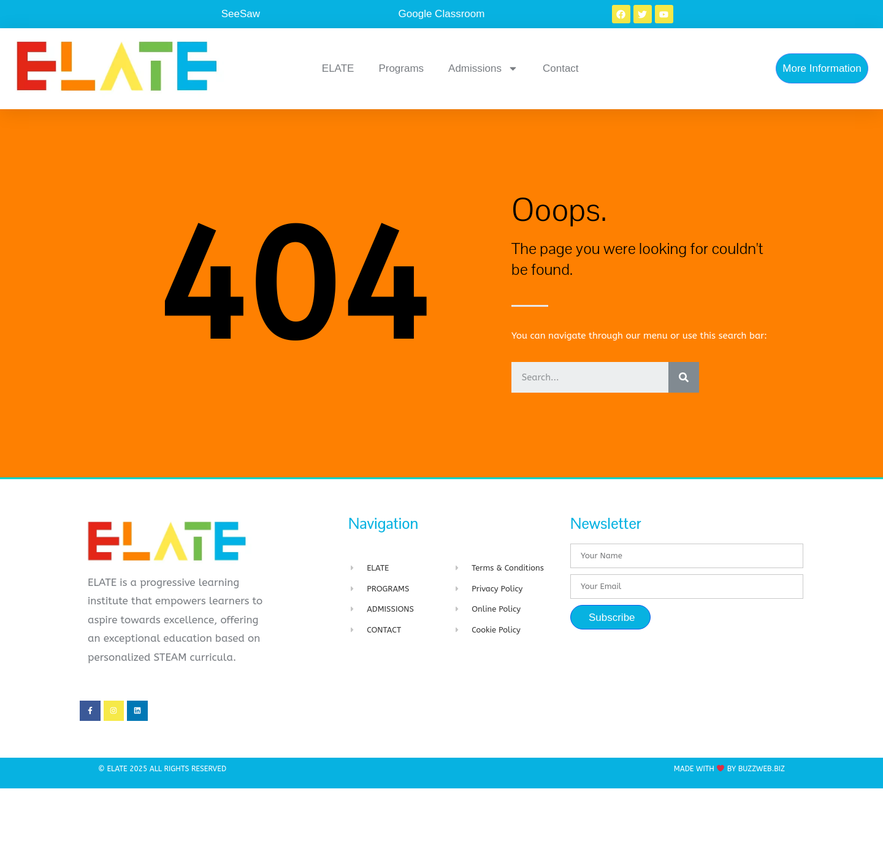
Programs (401, 68)
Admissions (483, 68)
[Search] (683, 377)
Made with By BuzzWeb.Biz (729, 768)
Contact (561, 68)
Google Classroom (442, 14)
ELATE (338, 68)
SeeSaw (240, 14)
